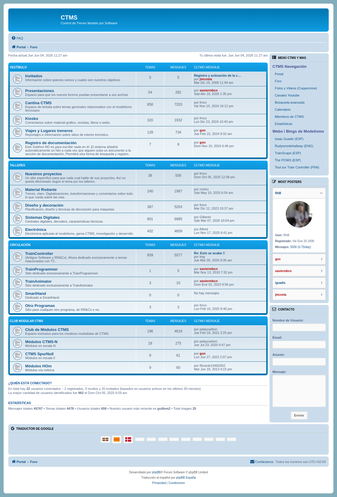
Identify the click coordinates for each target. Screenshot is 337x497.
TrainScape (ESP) (288, 153)
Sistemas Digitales (42, 217)
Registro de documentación (51, 143)
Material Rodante (41, 189)
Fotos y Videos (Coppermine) (296, 88)
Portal (279, 74)
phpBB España (186, 477)
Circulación (20, 245)
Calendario (283, 109)
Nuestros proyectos (43, 174)
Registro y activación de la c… (217, 75)
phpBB (156, 472)
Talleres (17, 165)
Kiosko (31, 118)
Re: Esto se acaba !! (209, 253)
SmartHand (35, 293)
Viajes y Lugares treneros (49, 130)
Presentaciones (39, 91)
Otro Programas (40, 305)
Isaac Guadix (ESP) (289, 139)
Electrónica (35, 229)
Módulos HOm (38, 366)
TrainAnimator (38, 281)
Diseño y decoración (44, 205)
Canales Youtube (287, 95)
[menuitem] (17, 38)
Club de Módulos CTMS (47, 329)
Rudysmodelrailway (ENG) (294, 146)
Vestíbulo (18, 67)
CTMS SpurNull (39, 354)
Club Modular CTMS (26, 321)
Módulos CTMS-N (41, 342)
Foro (278, 81)
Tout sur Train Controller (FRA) (297, 167)
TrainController (39, 253)
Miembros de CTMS (289, 116)
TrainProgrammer (41, 269)
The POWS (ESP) (288, 160)
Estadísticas (283, 124)
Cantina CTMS (38, 103)
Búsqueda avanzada (289, 102)
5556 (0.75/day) (300, 247)
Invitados (33, 76)
